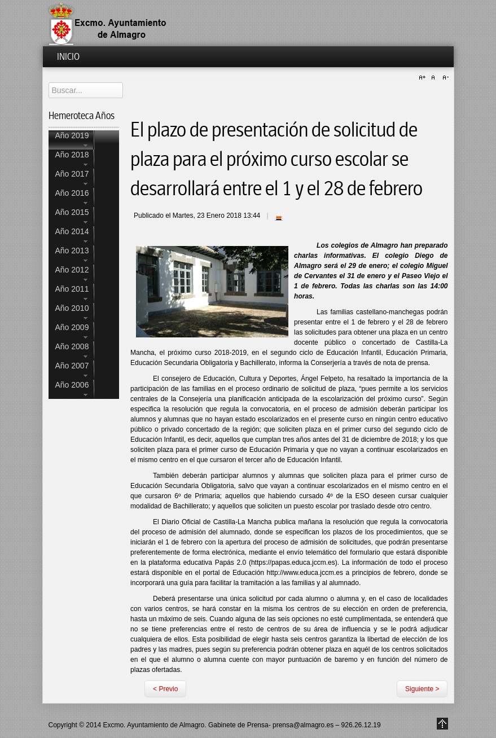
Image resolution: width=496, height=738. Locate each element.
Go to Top (442, 724)
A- (444, 77)
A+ (424, 77)
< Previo (165, 689)
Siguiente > (422, 689)
